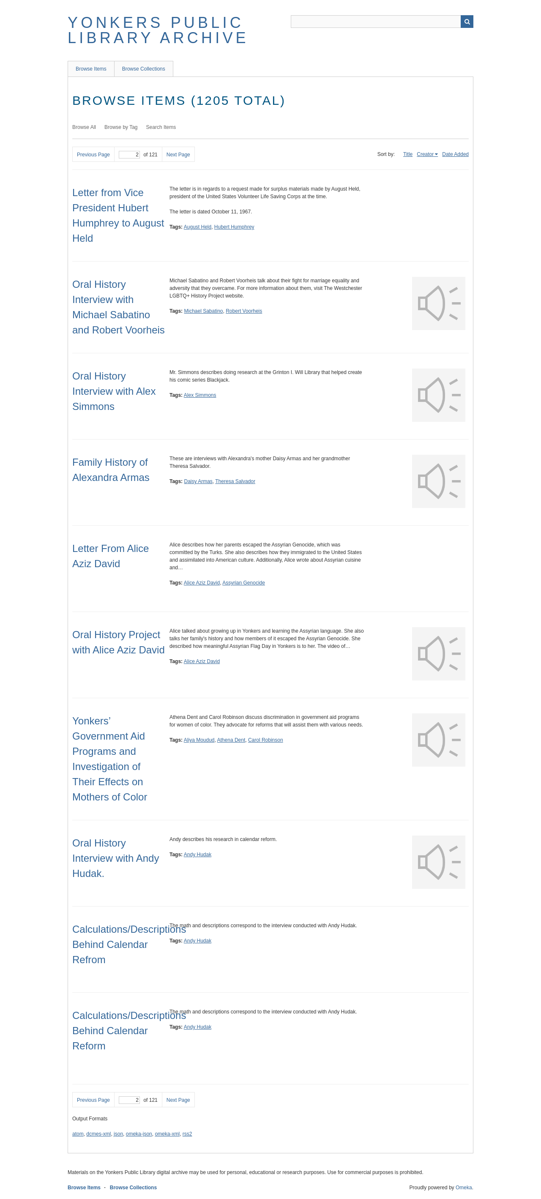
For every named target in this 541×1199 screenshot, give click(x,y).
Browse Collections (143, 69)
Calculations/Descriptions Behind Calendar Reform (129, 1031)
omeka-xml (167, 1134)
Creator (425, 154)
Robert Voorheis (244, 311)
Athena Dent (231, 740)
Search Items (161, 127)
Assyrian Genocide (243, 583)
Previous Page (93, 155)
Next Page (178, 155)
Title (408, 154)
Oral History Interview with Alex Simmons (114, 391)
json (118, 1134)
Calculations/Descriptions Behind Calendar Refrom (129, 944)
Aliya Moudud (199, 740)
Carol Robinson (265, 740)
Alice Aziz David (202, 583)
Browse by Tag (121, 127)
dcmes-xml (98, 1134)
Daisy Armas (198, 481)
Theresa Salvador (235, 481)
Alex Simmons (200, 395)
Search (467, 21)
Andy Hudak (197, 855)
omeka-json (139, 1134)
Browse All (84, 127)
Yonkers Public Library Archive (158, 30)
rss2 (187, 1134)
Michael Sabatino (203, 311)
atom (78, 1134)
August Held (197, 227)
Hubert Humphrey (234, 227)
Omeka (464, 1188)
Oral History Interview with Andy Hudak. (115, 858)
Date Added (455, 154)
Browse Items (91, 69)
